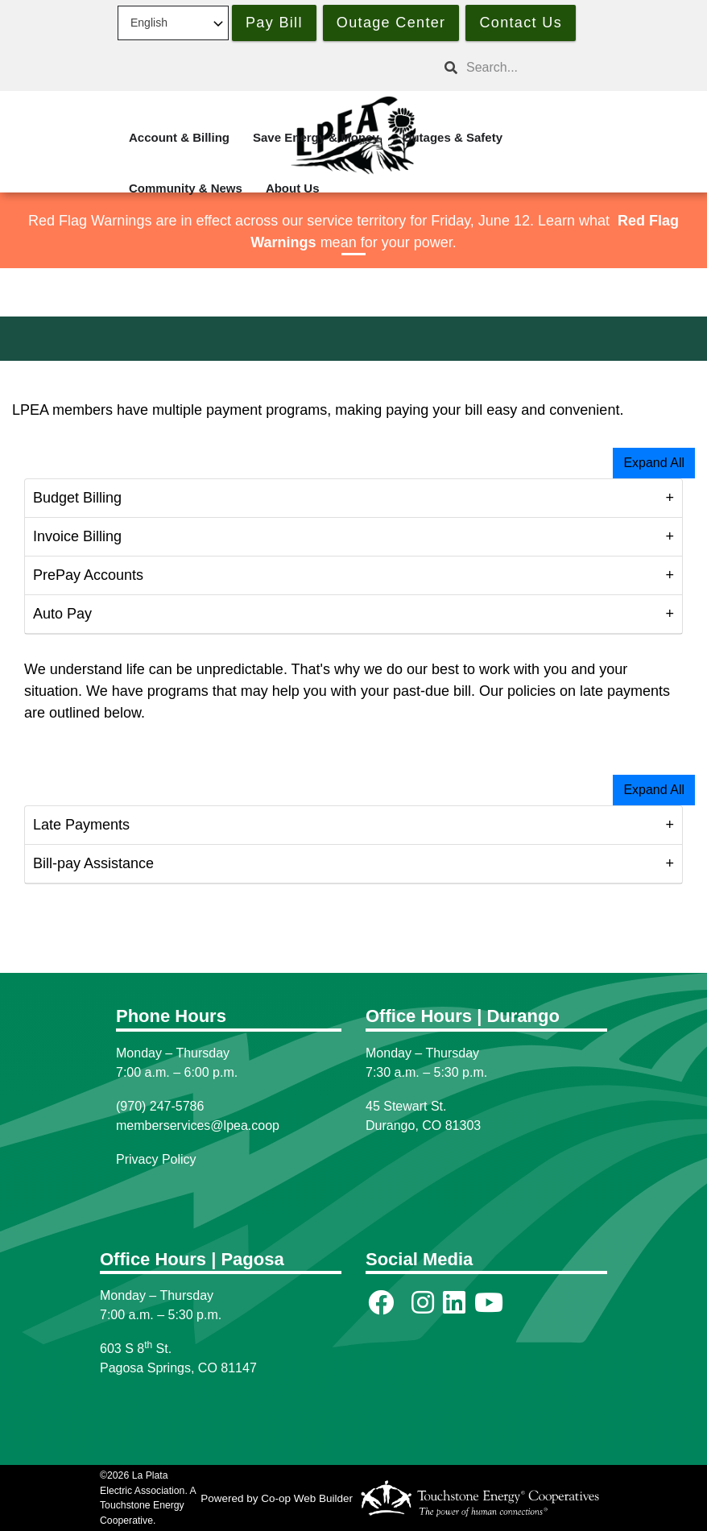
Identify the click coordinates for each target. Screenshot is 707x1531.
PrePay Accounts (90, 575)
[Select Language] (173, 23)
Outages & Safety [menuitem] (452, 137)
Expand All (653, 463)
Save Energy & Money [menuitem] (316, 137)
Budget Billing (77, 498)
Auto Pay (62, 614)
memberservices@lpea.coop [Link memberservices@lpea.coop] (197, 1125)
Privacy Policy (156, 1159)
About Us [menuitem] (293, 188)
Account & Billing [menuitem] (179, 137)
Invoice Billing (77, 536)
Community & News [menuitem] (185, 188)
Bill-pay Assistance (93, 863)
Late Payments (81, 825)
